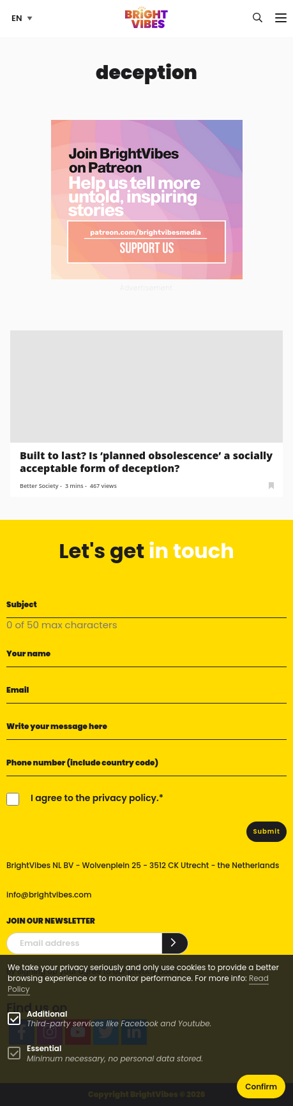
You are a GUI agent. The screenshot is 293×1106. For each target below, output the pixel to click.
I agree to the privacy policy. (95, 798)
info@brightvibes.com (48, 894)
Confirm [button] (261, 1086)
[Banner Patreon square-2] (147, 198)
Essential (44, 1048)
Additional (47, 1013)
